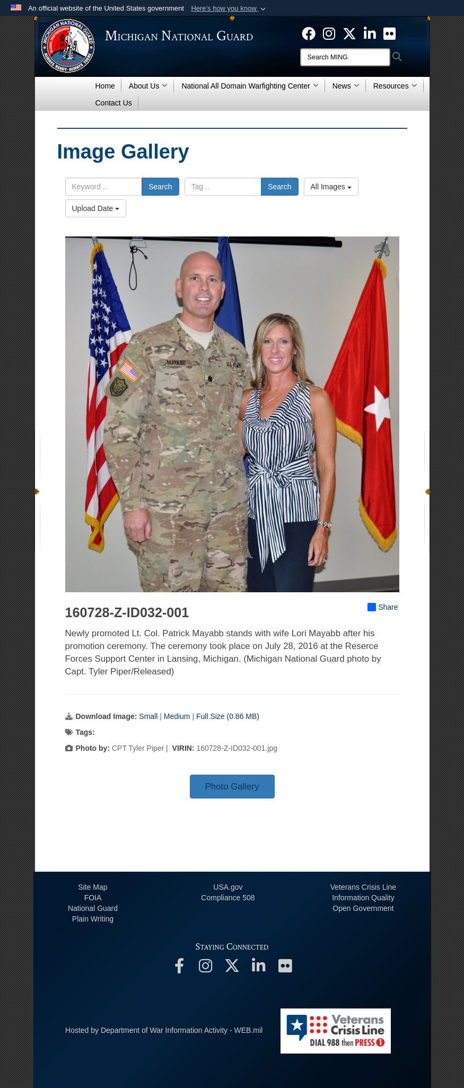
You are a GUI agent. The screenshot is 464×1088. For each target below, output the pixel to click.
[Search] (345, 57)
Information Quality (363, 897)
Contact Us (113, 103)
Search (160, 186)
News (346, 86)
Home (105, 86)
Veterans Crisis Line (363, 887)
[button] (229, 8)
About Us (148, 86)
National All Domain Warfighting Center (249, 86)
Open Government (362, 908)
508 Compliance (228, 897)
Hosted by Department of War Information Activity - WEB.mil (163, 1030)
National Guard (93, 908)
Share (382, 607)
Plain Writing (92, 919)
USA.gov (227, 887)
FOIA (93, 897)
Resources (395, 86)
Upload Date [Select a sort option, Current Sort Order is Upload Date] (96, 208)
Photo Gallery (232, 787)
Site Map (92, 887)
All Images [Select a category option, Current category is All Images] (331, 186)
